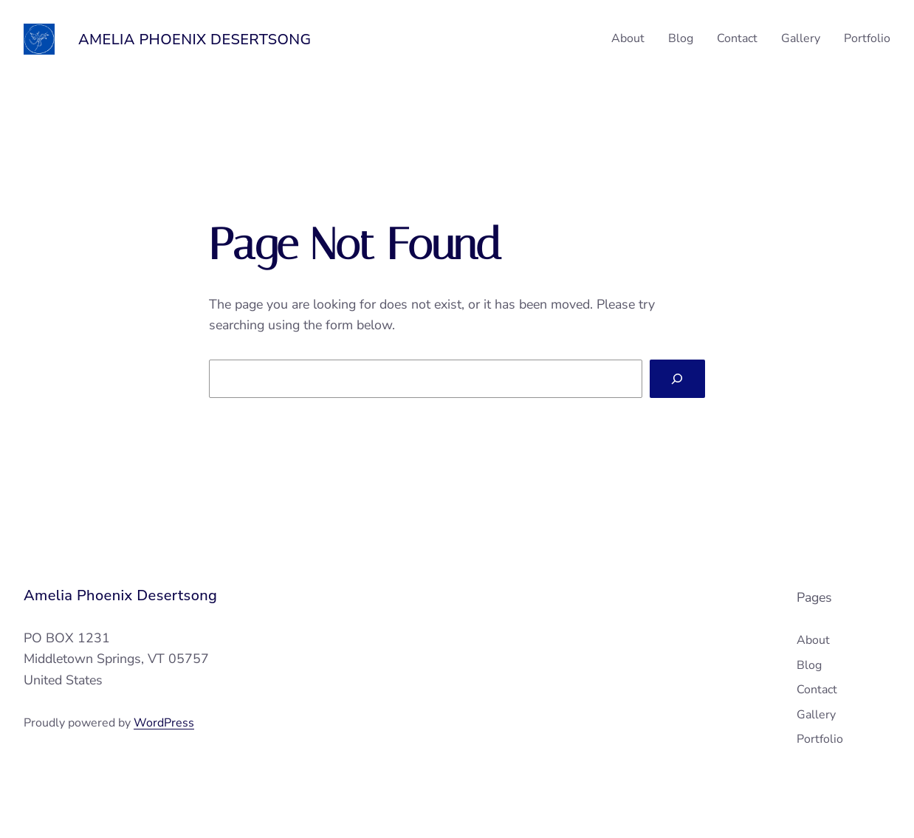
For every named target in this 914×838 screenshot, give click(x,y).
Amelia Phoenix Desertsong (195, 39)
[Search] (678, 379)
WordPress (164, 723)
